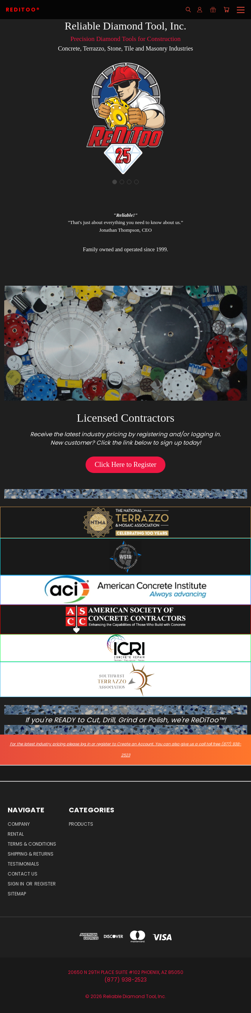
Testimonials (23, 864)
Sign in (16, 883)
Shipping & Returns (30, 854)
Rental (16, 834)
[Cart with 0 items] (226, 9)
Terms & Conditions (32, 844)
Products (81, 824)
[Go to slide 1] (114, 182)
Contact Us (22, 874)
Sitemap (17, 893)
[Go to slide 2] (122, 182)
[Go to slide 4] (136, 182)
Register (45, 883)
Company (19, 824)
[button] (125, 465)
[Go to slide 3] (129, 182)
